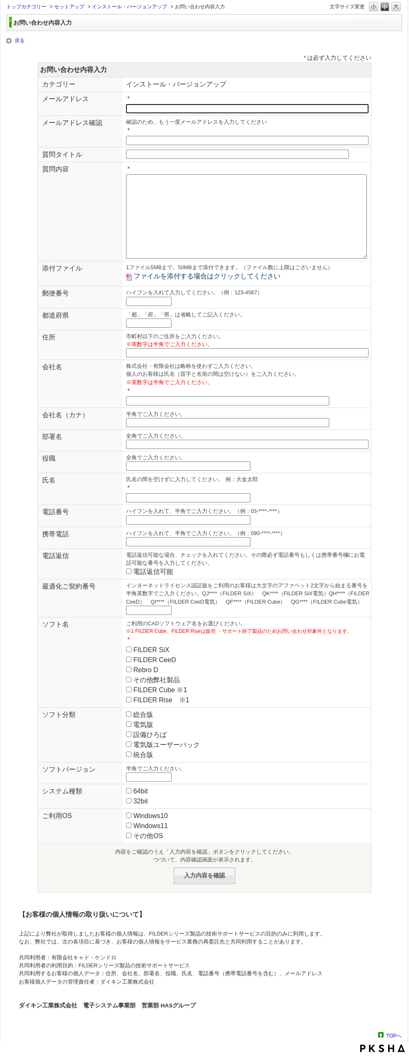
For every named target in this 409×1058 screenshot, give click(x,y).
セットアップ (69, 7)
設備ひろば (150, 734)
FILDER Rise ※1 (161, 700)
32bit (140, 801)
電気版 (143, 724)
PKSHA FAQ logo (382, 1048)
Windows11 (150, 825)
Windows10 (150, 815)
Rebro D (145, 669)
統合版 (143, 754)
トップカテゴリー (26, 7)
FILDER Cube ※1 (160, 689)
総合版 (143, 714)
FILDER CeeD (154, 659)
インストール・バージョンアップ (129, 7)
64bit (140, 791)
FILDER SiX (151, 649)
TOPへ (393, 1035)
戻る (20, 40)
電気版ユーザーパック (166, 744)
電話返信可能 (153, 571)
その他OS (148, 835)
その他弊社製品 (156, 679)
